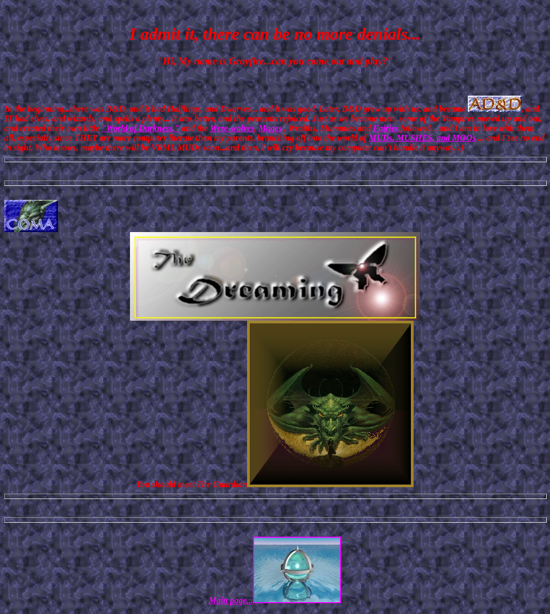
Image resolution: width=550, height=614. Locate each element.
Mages (270, 128)
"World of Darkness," (140, 128)
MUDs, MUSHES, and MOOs (422, 137)
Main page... (275, 600)
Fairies (387, 128)
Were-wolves (232, 128)
